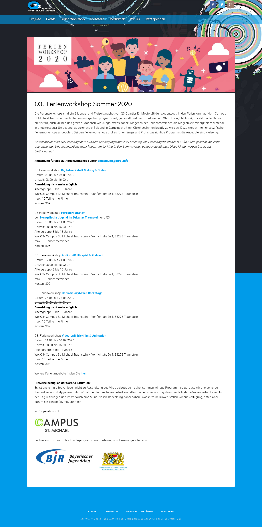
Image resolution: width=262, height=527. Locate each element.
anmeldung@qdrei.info (113, 164)
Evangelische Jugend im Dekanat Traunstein (69, 220)
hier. (84, 376)
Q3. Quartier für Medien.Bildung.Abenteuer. (54, 6)
